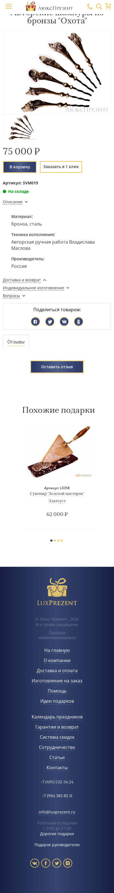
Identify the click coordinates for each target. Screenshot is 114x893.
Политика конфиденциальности (57, 635)
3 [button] (59, 541)
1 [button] (53, 541)
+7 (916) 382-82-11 (57, 796)
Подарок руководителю (57, 844)
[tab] (16, 342)
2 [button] (56, 541)
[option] (57, 477)
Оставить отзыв (57, 366)
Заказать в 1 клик (61, 166)
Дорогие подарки (57, 833)
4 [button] (63, 541)
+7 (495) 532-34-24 (57, 782)
